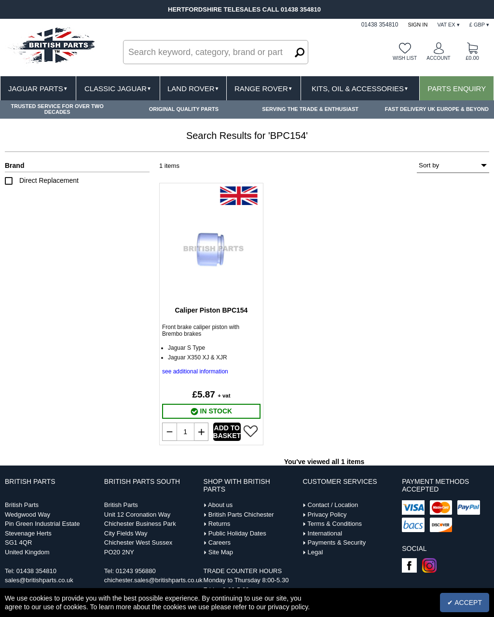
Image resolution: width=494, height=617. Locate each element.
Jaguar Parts (38, 88)
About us (220, 504)
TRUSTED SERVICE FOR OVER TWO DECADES (57, 109)
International (325, 533)
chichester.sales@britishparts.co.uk (153, 580)
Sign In (417, 24)
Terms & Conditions (334, 523)
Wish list (405, 58)
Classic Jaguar (117, 88)
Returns (219, 523)
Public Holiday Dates (237, 533)
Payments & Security (337, 542)
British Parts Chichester (241, 514)
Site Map (220, 552)
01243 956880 (136, 571)
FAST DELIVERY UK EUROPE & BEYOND (437, 109)
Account (438, 58)
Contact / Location (333, 504)
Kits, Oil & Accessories (360, 88)
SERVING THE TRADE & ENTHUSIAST (310, 109)
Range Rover (263, 88)
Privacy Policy (327, 514)
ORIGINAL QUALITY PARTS (184, 109)
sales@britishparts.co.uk (39, 580)
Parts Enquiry (456, 88)
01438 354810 (36, 571)
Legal (315, 552)
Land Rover (193, 88)
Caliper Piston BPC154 (211, 310)
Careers (219, 542)
